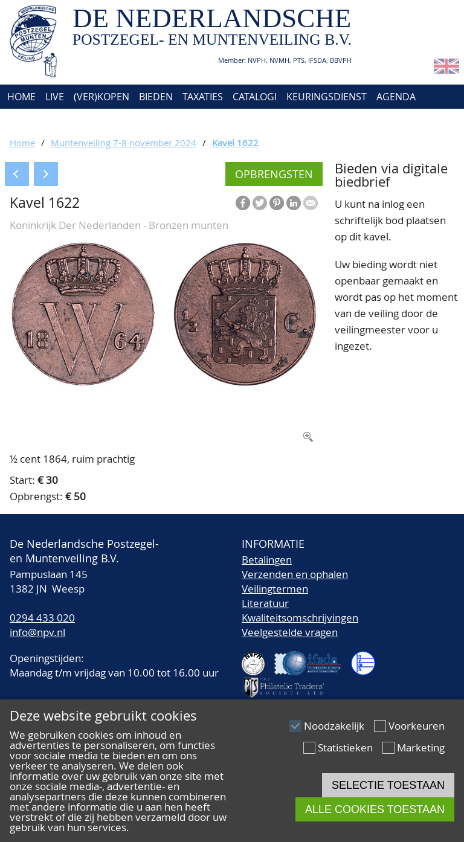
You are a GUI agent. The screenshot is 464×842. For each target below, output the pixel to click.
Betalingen (267, 560)
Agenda (396, 96)
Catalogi (255, 96)
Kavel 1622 (235, 143)
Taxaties (202, 96)
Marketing (421, 747)
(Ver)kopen (101, 96)
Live (54, 96)
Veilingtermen (275, 589)
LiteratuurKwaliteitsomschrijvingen (300, 610)
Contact (83, 120)
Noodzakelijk (334, 726)
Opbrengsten (274, 174)
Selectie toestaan (388, 785)
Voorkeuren (416, 726)
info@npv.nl (37, 632)
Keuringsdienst (326, 96)
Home (20, 96)
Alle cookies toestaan (375, 809)
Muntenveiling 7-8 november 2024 (123, 143)
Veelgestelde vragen (290, 632)
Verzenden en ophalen (295, 574)
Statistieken (345, 747)
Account (137, 120)
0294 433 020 (42, 618)
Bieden (156, 96)
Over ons (28, 120)
